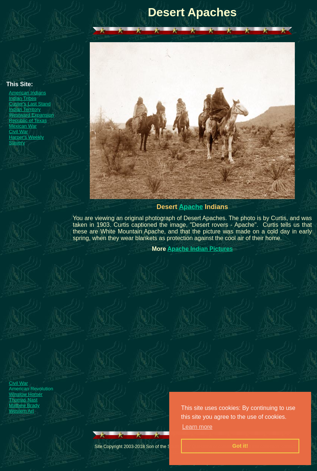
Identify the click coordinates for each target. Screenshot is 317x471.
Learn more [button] (197, 427)
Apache (191, 207)
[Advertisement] (35, 64)
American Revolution (31, 388)
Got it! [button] (240, 446)
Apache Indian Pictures (200, 249)
